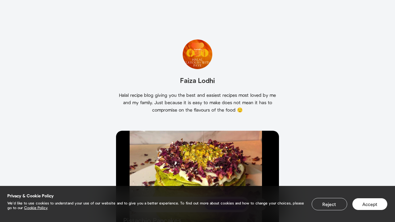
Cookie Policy (36, 207)
